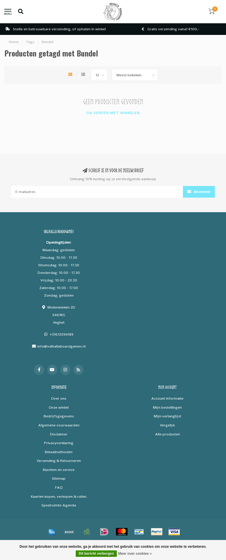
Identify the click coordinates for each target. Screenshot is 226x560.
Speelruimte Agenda (58, 505)
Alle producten (167, 434)
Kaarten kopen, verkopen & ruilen (58, 496)
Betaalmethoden (59, 451)
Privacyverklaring (58, 442)
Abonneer (199, 191)
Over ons (58, 398)
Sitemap (59, 478)
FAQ (59, 487)
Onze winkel (59, 407)
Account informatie (167, 398)
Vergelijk (167, 425)
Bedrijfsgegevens (59, 416)
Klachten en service (59, 469)
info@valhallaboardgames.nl (61, 346)
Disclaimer (59, 434)
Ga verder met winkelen (113, 112)
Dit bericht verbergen (96, 554)
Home (14, 41)
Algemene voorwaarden (59, 425)
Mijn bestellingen (167, 407)
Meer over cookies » (135, 554)
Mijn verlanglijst (167, 416)
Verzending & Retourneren (59, 460)
